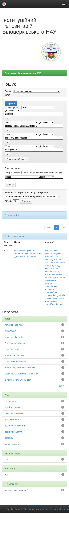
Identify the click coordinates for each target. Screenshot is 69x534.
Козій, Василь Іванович (16, 361)
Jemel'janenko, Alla (54, 304)
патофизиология (13, 419)
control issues (11, 401)
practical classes (12, 407)
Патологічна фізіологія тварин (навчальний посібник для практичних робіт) (28, 253)
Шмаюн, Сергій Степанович (18, 380)
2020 (7, 459)
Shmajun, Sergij (52, 265)
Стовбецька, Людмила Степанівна (51, 289)
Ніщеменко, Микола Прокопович (20, 367)
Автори (8, 201)
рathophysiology (12, 444)
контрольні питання (14, 413)
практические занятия (15, 426)
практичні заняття (13, 432)
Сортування (42, 192)
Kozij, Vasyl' (10, 331)
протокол (9, 438)
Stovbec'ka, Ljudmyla (55, 295)
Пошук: (8, 91)
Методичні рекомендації (16, 490)
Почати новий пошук (16, 159)
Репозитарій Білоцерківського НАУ (22, 73)
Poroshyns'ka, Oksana (15, 343)
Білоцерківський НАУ (38, 509)
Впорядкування (33, 196)
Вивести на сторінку (15, 192)
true (6, 475)
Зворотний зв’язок (59, 509)
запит (7, 95)
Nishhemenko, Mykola (15, 337)
